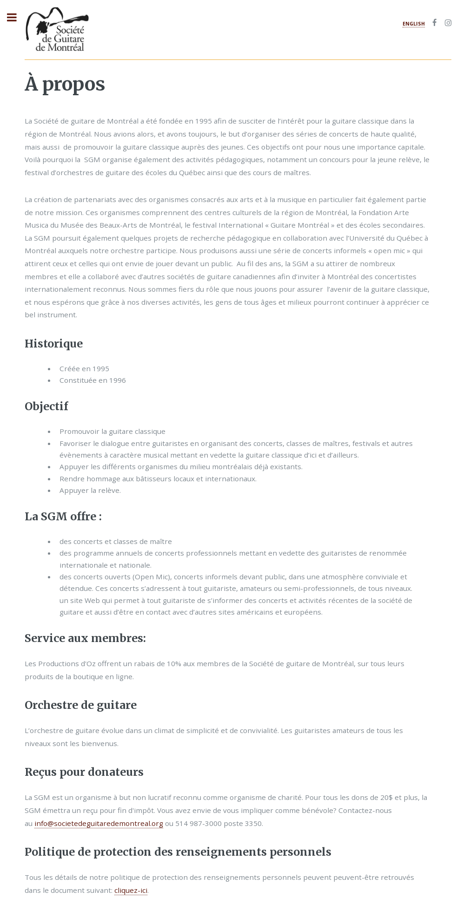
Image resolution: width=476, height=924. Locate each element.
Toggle (16, 17)
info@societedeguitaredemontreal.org (98, 823)
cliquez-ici (130, 890)
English (414, 23)
